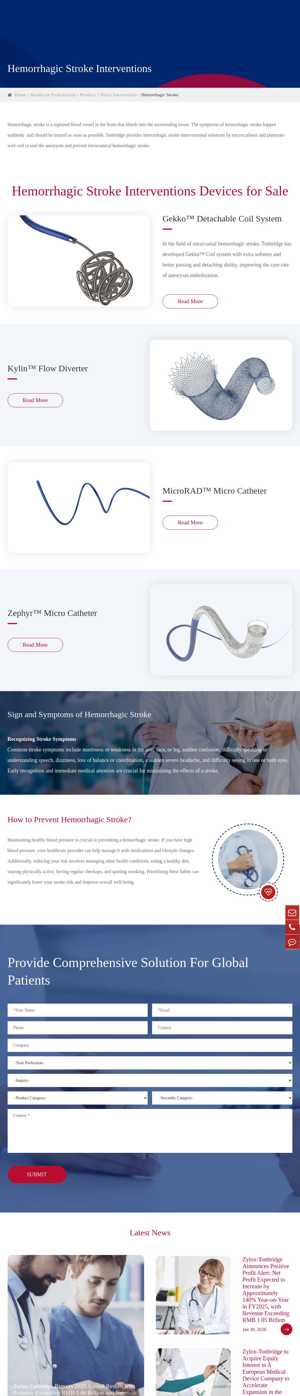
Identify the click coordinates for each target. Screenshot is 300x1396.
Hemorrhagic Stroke (163, 94)
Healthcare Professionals (54, 94)
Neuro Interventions (121, 94)
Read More (192, 304)
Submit (37, 1177)
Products (89, 94)
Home (20, 94)
